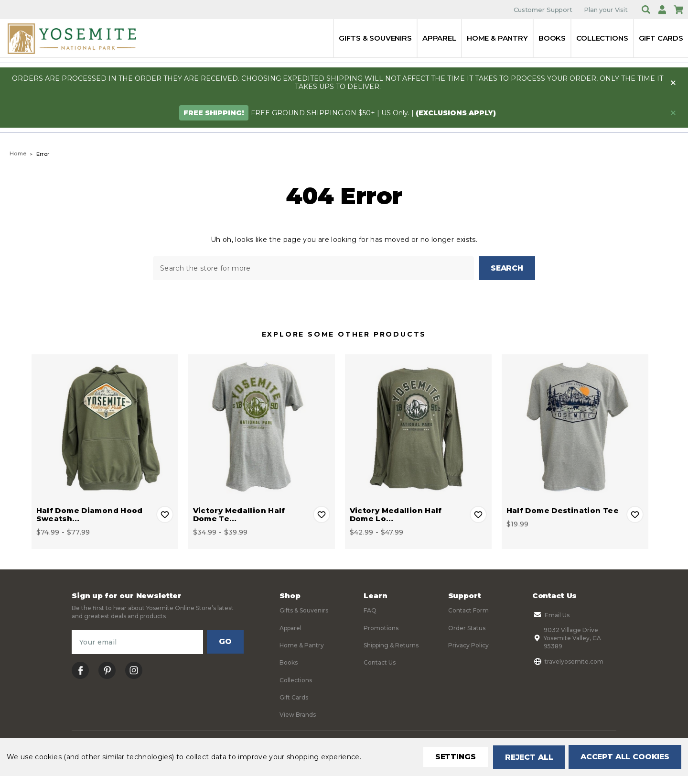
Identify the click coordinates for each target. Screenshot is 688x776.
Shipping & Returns (391, 644)
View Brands (298, 714)
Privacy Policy (468, 644)
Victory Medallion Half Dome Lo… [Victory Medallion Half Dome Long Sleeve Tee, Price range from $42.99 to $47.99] (396, 514)
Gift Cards (661, 38)
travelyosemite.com (567, 661)
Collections (602, 38)
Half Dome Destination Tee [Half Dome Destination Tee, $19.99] (562, 510)
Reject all (525, 757)
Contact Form (468, 609)
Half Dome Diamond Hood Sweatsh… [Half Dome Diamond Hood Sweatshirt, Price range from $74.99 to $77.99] (89, 514)
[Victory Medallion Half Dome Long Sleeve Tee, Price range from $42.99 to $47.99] (418, 427)
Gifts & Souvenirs (375, 38)
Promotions (381, 627)
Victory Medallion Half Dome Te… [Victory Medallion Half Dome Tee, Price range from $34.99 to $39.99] (239, 514)
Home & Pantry (497, 38)
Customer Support (543, 9)
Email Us (551, 614)
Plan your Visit (606, 9)
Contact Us (380, 662)
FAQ (370, 609)
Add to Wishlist (165, 514)
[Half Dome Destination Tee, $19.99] (575, 427)
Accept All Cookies (624, 757)
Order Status (466, 627)
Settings (451, 757)
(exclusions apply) (456, 113)
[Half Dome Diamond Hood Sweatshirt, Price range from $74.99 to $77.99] (105, 427)
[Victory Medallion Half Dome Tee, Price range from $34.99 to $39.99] (261, 427)
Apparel (439, 38)
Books (552, 38)
